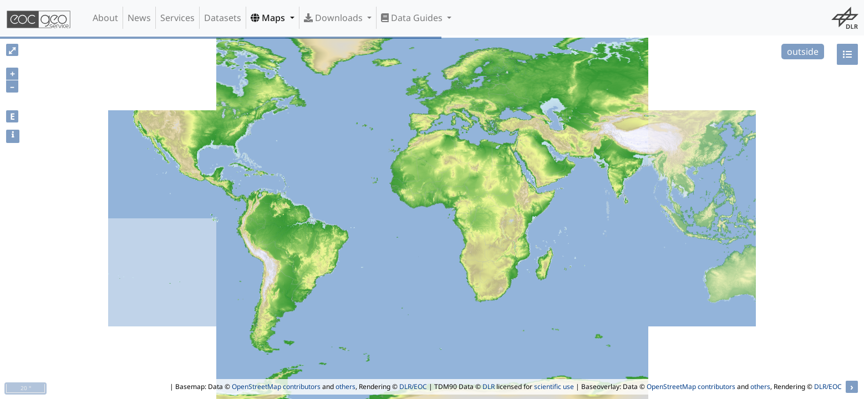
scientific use (554, 386)
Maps (269, 18)
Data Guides (413, 18)
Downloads (334, 18)
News (139, 18)
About (105, 18)
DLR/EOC (413, 386)
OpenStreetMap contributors (276, 386)
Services (177, 18)
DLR (488, 386)
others (345, 386)
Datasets (222, 18)
